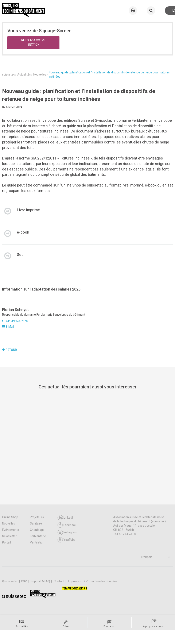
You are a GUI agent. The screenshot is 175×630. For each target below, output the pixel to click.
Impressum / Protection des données (92, 581)
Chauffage (37, 529)
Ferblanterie (38, 536)
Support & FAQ (41, 581)
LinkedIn (66, 517)
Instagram (67, 532)
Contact (59, 581)
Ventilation (37, 542)
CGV (24, 581)
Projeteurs (37, 517)
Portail (6, 542)
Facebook (67, 525)
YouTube (66, 539)
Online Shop (10, 517)
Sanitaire (36, 523)
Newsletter (9, 536)
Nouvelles (8, 523)
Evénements (10, 529)
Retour (9, 350)
